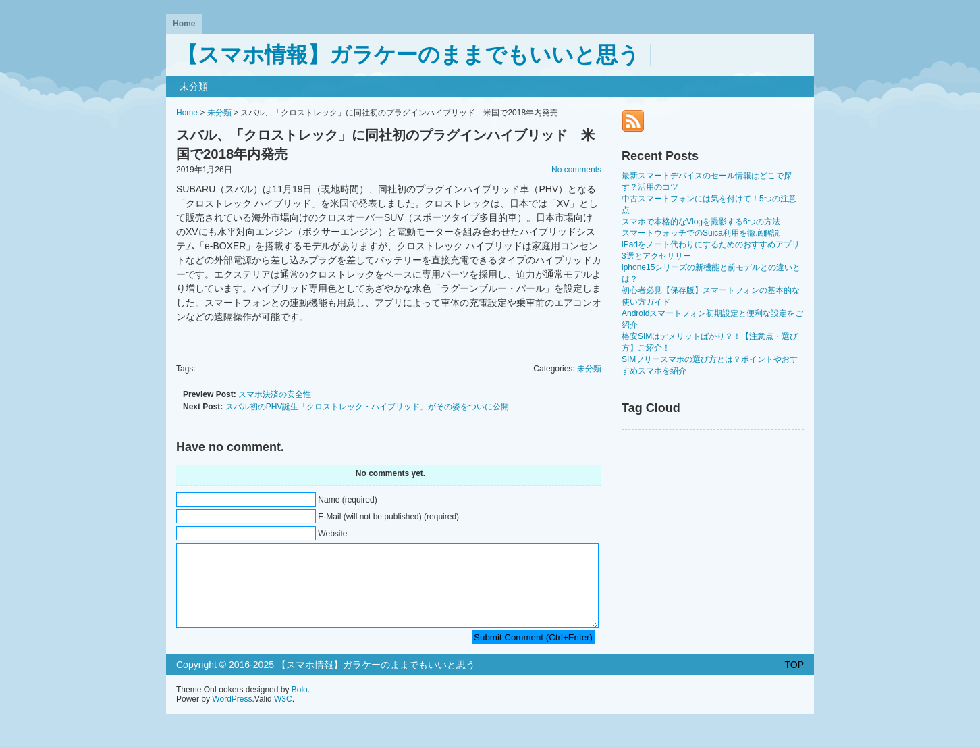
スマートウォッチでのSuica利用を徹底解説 (701, 233)
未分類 (194, 86)
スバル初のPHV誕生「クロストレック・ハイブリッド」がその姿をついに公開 (367, 406)
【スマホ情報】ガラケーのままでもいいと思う (408, 55)
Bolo (300, 706)
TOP (794, 680)
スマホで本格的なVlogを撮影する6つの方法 (701, 221)
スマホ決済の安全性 (274, 394)
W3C (283, 715)
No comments (576, 169)
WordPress (232, 715)
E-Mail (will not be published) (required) (388, 516)
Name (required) (347, 500)
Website (332, 533)
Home (184, 23)
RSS (633, 120)
